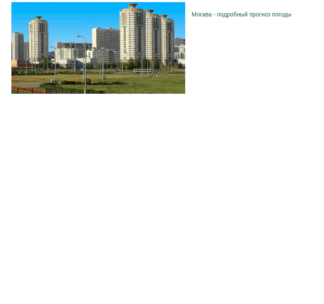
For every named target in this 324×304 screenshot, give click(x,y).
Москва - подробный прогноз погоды (241, 14)
